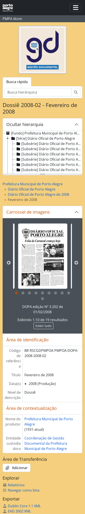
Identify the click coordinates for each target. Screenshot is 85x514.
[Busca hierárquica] (38, 92)
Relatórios (14, 485)
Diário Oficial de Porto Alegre (31, 189)
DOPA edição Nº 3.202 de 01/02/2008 (42, 309)
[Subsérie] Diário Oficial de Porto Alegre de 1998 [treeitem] (49, 159)
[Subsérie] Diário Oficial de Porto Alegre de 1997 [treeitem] (49, 154)
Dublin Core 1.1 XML (22, 506)
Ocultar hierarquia (24, 124)
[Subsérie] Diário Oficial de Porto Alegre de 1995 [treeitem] (49, 143)
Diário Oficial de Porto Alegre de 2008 (38, 194)
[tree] (42, 152)
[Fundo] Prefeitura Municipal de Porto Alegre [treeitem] (43, 133)
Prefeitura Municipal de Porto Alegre (33, 184)
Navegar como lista (21, 490)
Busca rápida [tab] (17, 81)
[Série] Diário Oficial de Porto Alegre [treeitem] (42, 138)
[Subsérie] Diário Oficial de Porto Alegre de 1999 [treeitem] (49, 164)
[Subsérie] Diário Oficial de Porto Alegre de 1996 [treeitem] (49, 148)
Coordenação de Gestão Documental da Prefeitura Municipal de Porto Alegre (45, 443)
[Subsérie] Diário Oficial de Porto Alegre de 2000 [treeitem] (49, 169)
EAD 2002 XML (17, 511)
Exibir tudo (43, 326)
